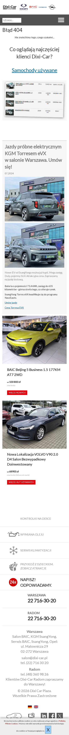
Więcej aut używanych (21, 482)
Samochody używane (34, 70)
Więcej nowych (17, 392)
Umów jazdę (11, 302)
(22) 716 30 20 (37, 663)
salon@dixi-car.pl (34, 658)
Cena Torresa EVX (14, 307)
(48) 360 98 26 (37, 674)
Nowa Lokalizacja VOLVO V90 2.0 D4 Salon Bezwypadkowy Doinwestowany (32, 459)
